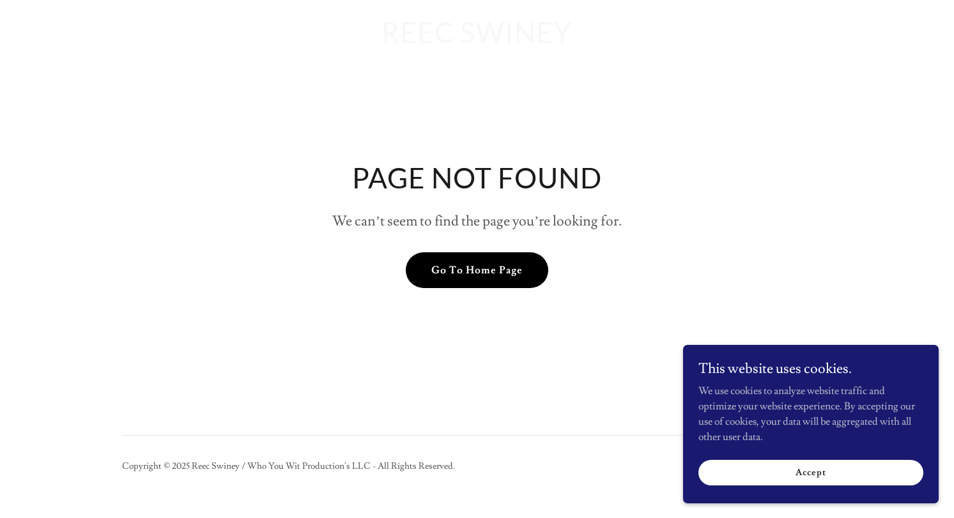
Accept (811, 472)
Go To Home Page (477, 270)
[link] (476, 39)
